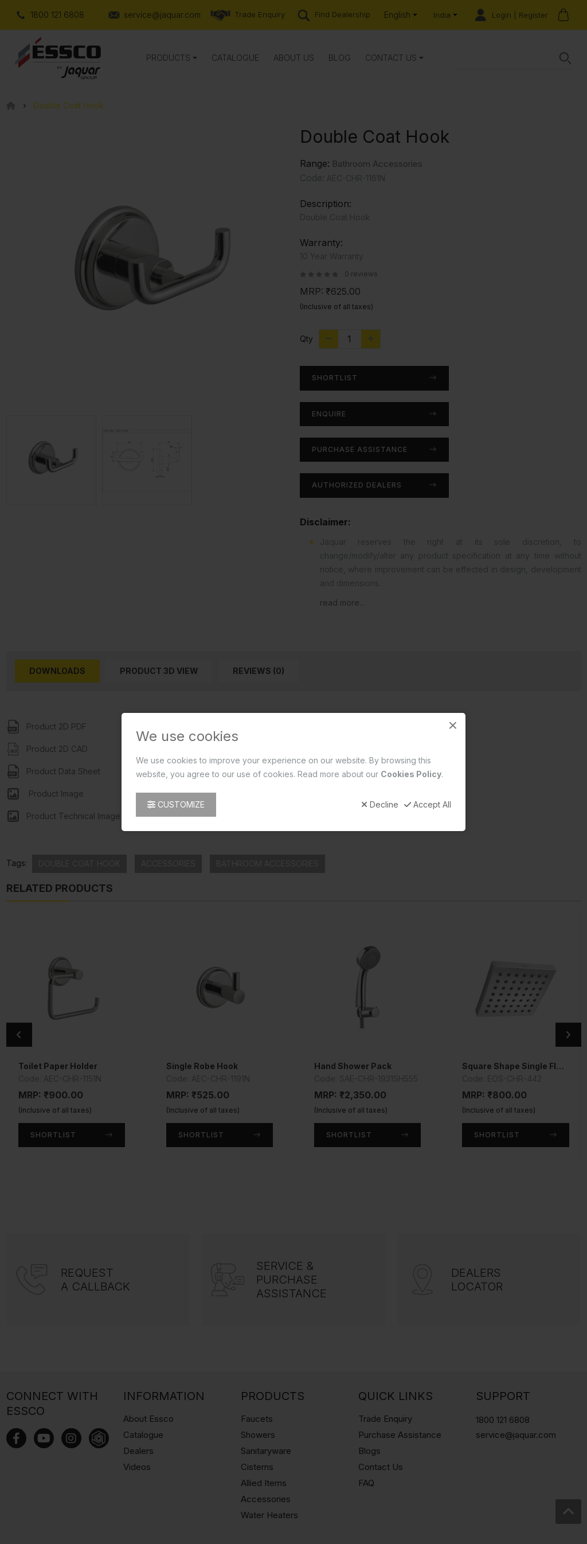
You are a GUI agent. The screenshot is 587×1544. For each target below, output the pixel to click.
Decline (379, 805)
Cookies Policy (411, 774)
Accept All (427, 805)
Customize (176, 804)
